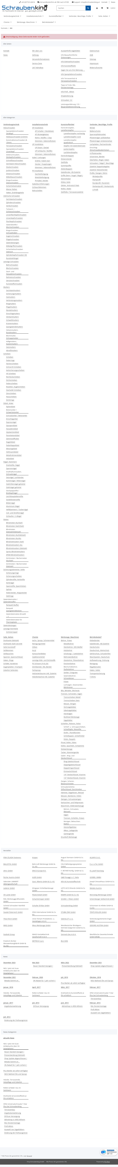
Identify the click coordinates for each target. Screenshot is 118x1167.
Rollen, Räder (66, 189)
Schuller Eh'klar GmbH (40, 905)
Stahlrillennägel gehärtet (15, 484)
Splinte (9, 589)
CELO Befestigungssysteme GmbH (71, 865)
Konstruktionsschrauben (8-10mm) (16, 141)
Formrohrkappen (67, 156)
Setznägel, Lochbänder (15, 477)
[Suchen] (71, 8)
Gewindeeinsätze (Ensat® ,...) (16, 615)
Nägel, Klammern (10, 462)
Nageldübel (10, 442)
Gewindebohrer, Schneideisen (70, 677)
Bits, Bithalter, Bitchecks (70, 690)
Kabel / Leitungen (39, 157)
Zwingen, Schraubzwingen (71, 799)
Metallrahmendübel (13, 455)
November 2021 (9, 977)
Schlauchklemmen (39, 187)
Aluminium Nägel (13, 506)
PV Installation (37, 171)
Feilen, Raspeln (69, 739)
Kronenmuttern (12, 323)
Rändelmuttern (12, 310)
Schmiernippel (11, 632)
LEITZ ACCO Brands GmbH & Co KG (73, 889)
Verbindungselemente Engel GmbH (100, 920)
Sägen (66, 815)
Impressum (94, 63)
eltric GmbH (8, 871)
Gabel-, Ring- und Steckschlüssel (67, 757)
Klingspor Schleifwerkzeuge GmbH (42, 889)
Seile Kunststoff (9, 647)
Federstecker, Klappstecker (16, 593)
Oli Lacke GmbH (9, 895)
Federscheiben (11, 383)
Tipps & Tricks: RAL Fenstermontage (68, 86)
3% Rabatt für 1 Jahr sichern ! (44, 981)
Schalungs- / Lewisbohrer (73, 654)
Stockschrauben (12, 167)
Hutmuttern (10, 297)
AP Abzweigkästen (42, 134)
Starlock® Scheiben (13, 390)
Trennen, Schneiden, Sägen (71, 694)
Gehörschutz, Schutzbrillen (100, 654)
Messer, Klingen (70, 704)
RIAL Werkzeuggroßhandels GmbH (13, 900)
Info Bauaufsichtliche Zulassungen (69, 56)
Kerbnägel (10, 583)
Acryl (34, 650)
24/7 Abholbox (37, 68)
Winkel (92, 128)
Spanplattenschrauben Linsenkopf (15, 150)
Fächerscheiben (12, 364)
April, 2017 (36, 987)
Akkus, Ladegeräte (71, 830)
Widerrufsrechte (96, 68)
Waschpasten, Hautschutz (100, 657)
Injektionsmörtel (38, 657)
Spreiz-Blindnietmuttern (15, 551)
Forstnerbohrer (69, 663)
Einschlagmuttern (13, 313)
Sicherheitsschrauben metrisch (14, 250)
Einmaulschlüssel (70, 771)
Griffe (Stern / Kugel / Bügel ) (72, 175)
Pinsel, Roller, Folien (68, 742)
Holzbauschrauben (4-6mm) (16, 137)
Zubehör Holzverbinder (99, 170)
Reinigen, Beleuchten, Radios (72, 822)
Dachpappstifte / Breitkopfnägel (12, 492)
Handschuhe (94, 647)
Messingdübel (11, 449)
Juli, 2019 (64, 977)
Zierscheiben (11, 393)
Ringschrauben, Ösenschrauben (12, 181)
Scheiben (7, 354)
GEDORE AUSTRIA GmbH (99, 925)
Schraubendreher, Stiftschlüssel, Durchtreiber (71, 788)
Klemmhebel (66, 179)
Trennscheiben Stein (72, 700)
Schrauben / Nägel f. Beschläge (102, 163)
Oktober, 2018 (95, 977)
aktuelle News (8, 1038)
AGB (91, 55)
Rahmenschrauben (13, 277)
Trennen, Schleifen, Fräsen (74, 818)
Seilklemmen (8, 650)
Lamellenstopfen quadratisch (70, 141)
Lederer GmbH (9, 888)
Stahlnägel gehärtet (13, 487)
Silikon (34, 647)
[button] (96, 8)
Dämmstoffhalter (12, 439)
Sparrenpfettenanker (98, 134)
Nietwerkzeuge (66, 749)
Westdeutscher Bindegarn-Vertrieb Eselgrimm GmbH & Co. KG (73, 927)
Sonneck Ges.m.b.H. (68, 934)
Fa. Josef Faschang (97, 871)
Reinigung (94, 663)
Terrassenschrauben (14, 146)
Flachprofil (97, 180)
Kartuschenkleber (39, 654)
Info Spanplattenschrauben (71, 74)
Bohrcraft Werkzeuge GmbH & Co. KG (43, 865)
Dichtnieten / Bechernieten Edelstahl (16, 565)
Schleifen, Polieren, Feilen (71, 723)
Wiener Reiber (11, 189)
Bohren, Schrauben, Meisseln (71, 810)
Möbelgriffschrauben (14, 246)
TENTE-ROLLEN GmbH (98, 912)
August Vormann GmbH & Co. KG (72, 858)
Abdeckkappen (66, 169)
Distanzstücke (66, 159)
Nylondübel (10, 406)
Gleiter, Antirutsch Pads (70, 185)
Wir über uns (37, 51)
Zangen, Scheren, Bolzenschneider (67, 782)
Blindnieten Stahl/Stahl (15, 526)
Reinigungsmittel (38, 644)
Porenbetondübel (13, 435)
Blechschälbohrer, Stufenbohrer (71, 668)
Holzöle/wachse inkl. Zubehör (43, 677)
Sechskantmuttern (13, 290)
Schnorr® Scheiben (13, 367)
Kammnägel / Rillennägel (15, 481)
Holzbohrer (68, 650)
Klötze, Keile (65, 182)
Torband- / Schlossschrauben (13, 210)
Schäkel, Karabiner (10, 663)
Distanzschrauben (13, 174)
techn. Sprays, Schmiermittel (43, 640)
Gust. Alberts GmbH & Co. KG (43, 881)
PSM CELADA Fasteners (12, 857)
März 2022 (65, 963)
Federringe (10, 360)
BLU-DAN (64, 941)
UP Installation (37, 144)
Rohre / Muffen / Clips (43, 138)
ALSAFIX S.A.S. (95, 857)
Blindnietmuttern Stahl (15, 542)
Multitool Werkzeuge (71, 717)
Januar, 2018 (8, 987)
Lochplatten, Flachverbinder (100, 144)
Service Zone (37, 63)
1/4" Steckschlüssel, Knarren (75, 774)
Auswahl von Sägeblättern (101, 1013)
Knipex (35, 857)
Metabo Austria (96, 888)
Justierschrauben (12, 170)
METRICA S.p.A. (38, 941)
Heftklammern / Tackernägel (17, 509)
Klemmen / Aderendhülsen (45, 141)
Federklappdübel (12, 445)
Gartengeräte (69, 834)
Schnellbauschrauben (14, 160)
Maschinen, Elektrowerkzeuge (72, 806)
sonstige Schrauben (11, 261)
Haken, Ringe (8, 660)
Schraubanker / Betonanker (16, 415)
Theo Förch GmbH (10, 919)
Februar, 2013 (95, 1003)
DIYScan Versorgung (41, 1006)
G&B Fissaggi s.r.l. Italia (70, 877)
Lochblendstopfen (71, 152)
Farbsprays (36, 670)
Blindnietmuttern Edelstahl (16, 548)
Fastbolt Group (9, 934)
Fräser (66, 681)
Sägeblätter (68, 720)
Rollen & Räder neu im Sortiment (41, 994)
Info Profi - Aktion (67, 92)
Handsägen (68, 714)
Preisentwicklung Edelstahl (72, 966)
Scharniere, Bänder (97, 156)
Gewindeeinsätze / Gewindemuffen (10, 600)
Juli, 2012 (6, 1017)
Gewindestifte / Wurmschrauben (12, 226)
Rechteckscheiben (13, 377)
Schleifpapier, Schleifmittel (74, 736)
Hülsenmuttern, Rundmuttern (12, 331)
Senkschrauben (12, 206)
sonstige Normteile (10, 629)
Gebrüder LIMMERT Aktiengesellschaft (10, 882)
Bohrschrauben (12, 265)
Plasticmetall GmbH (39, 895)
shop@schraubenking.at (90, 2)
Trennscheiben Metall (72, 697)
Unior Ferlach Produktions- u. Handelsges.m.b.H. (43, 920)
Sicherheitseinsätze (13, 186)
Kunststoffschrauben (14, 284)
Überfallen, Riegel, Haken (99, 160)
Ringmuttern (11, 304)
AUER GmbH (37, 877)
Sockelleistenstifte (13, 500)
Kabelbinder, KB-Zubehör (70, 172)
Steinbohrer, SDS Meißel (73, 647)
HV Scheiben (11, 373)
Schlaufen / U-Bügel (13, 516)
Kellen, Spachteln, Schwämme (72, 746)
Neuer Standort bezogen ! (43, 966)
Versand (29, 1156)
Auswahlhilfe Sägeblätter (70, 51)
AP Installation (37, 128)
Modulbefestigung (42, 177)
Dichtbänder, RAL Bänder (42, 667)
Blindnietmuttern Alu (14, 545)
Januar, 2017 (8, 1003)
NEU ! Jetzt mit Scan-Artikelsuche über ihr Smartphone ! (11, 970)
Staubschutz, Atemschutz (99, 650)
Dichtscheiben (11, 380)
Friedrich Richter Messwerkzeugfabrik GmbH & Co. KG (14, 943)
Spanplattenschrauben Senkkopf (15, 132)
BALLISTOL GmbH (10, 864)
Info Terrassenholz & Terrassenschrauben (69, 79)
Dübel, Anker (8, 403)
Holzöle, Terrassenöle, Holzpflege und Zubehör (12, 994)
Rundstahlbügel (12, 258)
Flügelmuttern (11, 307)
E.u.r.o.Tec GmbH (96, 864)
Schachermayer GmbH (40, 899)
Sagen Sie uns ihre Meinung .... (73, 70)
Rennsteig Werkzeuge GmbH (101, 895)
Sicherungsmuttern (13, 294)
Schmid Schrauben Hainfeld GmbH (14, 906)
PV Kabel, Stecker (41, 181)
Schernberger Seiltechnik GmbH (102, 899)
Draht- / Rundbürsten (72, 732)
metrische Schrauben (11, 196)
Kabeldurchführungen (40, 184)
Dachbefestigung (41, 174)
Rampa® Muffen (12, 605)
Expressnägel (11, 422)
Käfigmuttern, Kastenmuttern (12, 342)
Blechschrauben (12, 268)
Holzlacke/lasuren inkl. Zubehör (44, 673)
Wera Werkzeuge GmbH (41, 925)
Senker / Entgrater (71, 672)
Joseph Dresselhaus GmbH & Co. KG (102, 882)
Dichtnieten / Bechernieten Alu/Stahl (16, 559)
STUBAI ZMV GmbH (68, 912)
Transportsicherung (97, 673)
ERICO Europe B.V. (39, 871)
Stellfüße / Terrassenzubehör (72, 192)
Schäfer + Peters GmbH (70, 899)
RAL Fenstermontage (98, 1006)
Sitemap (93, 59)
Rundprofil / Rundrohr (101, 183)
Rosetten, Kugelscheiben (15, 387)
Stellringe (9, 596)
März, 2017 (65, 987)
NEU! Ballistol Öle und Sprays (102, 981)
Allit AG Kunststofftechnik (70, 881)
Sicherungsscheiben (14, 576)
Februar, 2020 (37, 977)
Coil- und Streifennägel (15, 513)
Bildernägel (10, 503)
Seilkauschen (8, 654)
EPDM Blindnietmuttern (15, 555)
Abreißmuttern (12, 350)
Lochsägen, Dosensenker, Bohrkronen (73, 686)
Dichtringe (10, 400)
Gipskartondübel (12, 432)
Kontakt (104, 2)
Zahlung (35, 55)
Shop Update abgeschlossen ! (102, 966)
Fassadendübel (12, 429)
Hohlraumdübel (12, 452)
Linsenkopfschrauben (14, 218)
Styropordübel (11, 425)
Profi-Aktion (95, 1009)
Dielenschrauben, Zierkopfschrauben (13, 156)
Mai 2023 (35, 963)
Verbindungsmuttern (14, 300)
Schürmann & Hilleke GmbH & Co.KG (101, 906)
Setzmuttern (11, 347)
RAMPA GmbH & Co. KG (70, 895)
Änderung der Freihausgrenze (15, 1020)
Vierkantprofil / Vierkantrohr (103, 186)
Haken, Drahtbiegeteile (15, 192)
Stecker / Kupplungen (43, 164)
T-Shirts (93, 677)
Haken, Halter (95, 670)
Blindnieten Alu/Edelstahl (16, 535)
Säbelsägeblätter (70, 710)
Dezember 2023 (9, 963)
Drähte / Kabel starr (42, 161)
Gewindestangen (12, 243)
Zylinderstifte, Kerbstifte (15, 579)
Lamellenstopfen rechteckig (74, 133)
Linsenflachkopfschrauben (16, 215)
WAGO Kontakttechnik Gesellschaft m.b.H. (40, 935)
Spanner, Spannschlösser (13, 657)
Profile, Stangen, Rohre (98, 173)
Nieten (6, 519)
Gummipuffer (66, 165)
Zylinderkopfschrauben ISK (16, 255)
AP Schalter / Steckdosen (44, 131)
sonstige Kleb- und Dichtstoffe (43, 660)
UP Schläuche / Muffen (43, 151)
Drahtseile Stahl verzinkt (12, 644)
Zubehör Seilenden (10, 670)
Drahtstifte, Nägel (13, 465)
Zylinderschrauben (13, 202)
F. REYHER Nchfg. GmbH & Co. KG (72, 872)
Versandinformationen (41, 59)
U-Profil (95, 190)
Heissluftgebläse (70, 827)
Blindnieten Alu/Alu (13, 538)
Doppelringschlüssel (71, 768)
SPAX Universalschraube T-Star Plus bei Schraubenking (101, 994)
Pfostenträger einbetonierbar (101, 141)
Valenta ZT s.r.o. (67, 919)
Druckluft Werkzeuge (69, 837)
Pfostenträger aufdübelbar (100, 138)
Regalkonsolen (95, 667)
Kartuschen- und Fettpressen (72, 802)
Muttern (6, 287)
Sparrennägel (11, 468)
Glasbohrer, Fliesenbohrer (74, 660)
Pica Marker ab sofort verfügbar (73, 983)
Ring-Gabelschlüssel (71, 761)
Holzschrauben (9, 128)
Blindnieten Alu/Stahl (14, 523)
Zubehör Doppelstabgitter (100, 166)
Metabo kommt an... (12, 981)
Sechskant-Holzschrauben (16, 164)
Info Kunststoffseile (68, 66)
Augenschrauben (12, 236)
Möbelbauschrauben (14, 177)
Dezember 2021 (96, 963)
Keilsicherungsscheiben (15, 370)
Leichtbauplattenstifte (14, 496)
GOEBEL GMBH (95, 877)
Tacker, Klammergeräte (70, 752)
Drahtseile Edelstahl (11, 640)
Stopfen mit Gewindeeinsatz (74, 146)
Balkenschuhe (95, 131)
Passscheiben (11, 397)
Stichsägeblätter (70, 707)
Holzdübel (10, 458)
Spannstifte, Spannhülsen (16, 586)
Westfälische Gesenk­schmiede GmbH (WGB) (101, 935)
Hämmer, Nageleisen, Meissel (72, 792)
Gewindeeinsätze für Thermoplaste (14, 621)
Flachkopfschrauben (14, 221)
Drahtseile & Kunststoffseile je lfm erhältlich (72, 994)
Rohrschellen (37, 190)
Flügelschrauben (12, 239)
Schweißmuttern (12, 320)
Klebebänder (95, 640)
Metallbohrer (69, 644)
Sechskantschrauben (14, 199)
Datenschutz (94, 51)
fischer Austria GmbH (11, 877)
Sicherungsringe (12, 573)
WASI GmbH (8, 925)
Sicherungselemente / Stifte (14, 569)
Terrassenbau (96, 999)
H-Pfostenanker (96, 153)
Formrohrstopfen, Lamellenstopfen (67, 129)
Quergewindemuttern (14, 327)
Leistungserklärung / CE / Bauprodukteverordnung (70, 105)
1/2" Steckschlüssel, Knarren (75, 778)
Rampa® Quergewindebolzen (14, 609)
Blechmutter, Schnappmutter (12, 337)
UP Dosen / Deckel (42, 147)
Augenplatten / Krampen (12, 667)
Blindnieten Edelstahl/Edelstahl (13, 530)
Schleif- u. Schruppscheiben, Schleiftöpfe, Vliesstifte (75, 728)
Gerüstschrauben (13, 280)
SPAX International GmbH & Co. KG (44, 913)
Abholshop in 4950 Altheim (72, 1006)
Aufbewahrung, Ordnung (99, 660)
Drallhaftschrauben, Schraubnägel (14, 473)
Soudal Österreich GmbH (13, 912)
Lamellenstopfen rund (72, 137)
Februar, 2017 (95, 987)
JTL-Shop (107, 1162)
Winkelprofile (98, 176)
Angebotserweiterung (12, 1006)
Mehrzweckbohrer (71, 657)
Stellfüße (64, 162)
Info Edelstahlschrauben (70, 61)
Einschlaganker (12, 419)
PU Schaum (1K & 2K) (40, 663)
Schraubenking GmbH (69, 905)
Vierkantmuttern (12, 317)
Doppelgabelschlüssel (72, 765)
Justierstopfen (69, 149)
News (113, 2)
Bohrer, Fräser (66, 640)
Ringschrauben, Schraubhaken (12, 231)
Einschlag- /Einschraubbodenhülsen (99, 148)
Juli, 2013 (35, 1003)
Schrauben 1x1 (66, 100)
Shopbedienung (67, 96)
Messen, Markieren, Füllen (71, 796)
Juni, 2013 (64, 1003)
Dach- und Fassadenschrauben (14, 272)
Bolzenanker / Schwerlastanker (12, 411)
